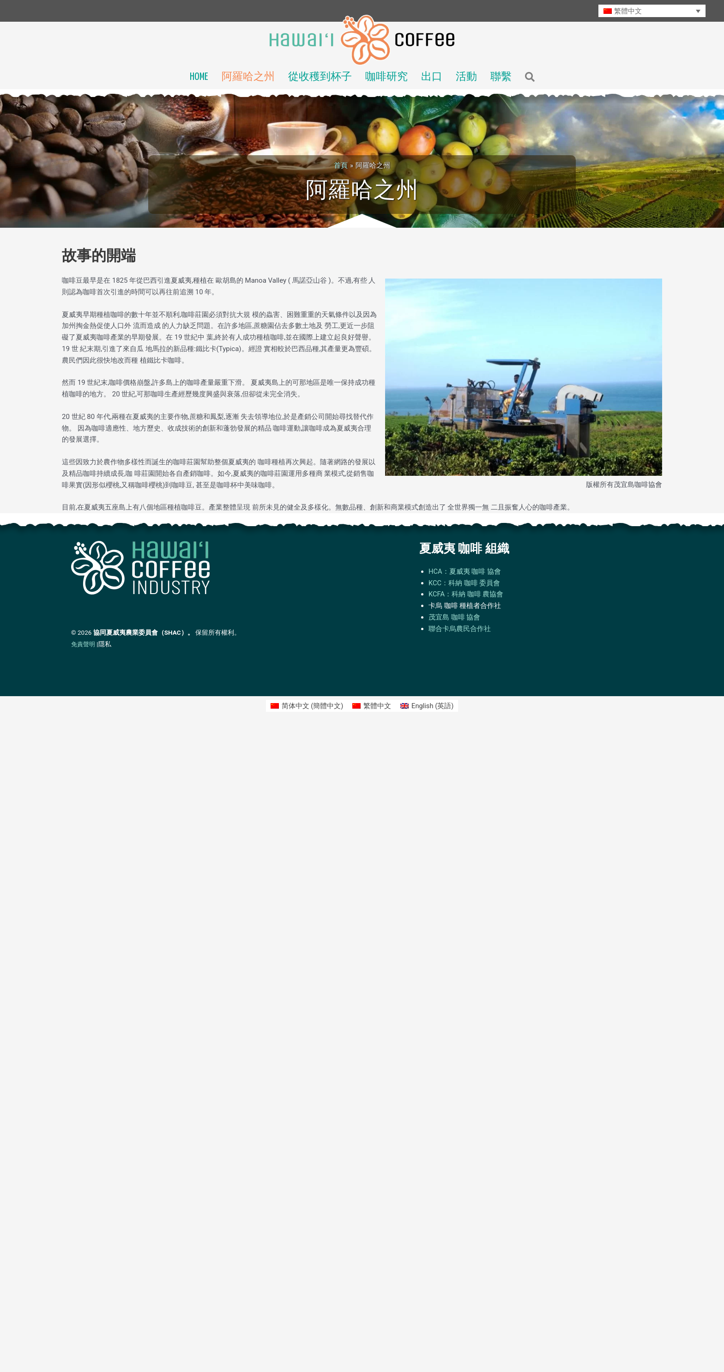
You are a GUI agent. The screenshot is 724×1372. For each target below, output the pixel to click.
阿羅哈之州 (248, 77)
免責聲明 (83, 644)
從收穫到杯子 (320, 77)
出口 (431, 77)
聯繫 (501, 77)
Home (199, 77)
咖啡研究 (386, 77)
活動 (466, 77)
